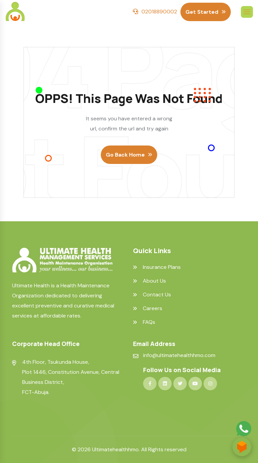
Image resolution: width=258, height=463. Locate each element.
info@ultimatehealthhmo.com (179, 355)
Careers (152, 308)
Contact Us (157, 294)
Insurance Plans (162, 267)
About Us (154, 281)
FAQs (149, 322)
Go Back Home (125, 154)
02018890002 (159, 11)
